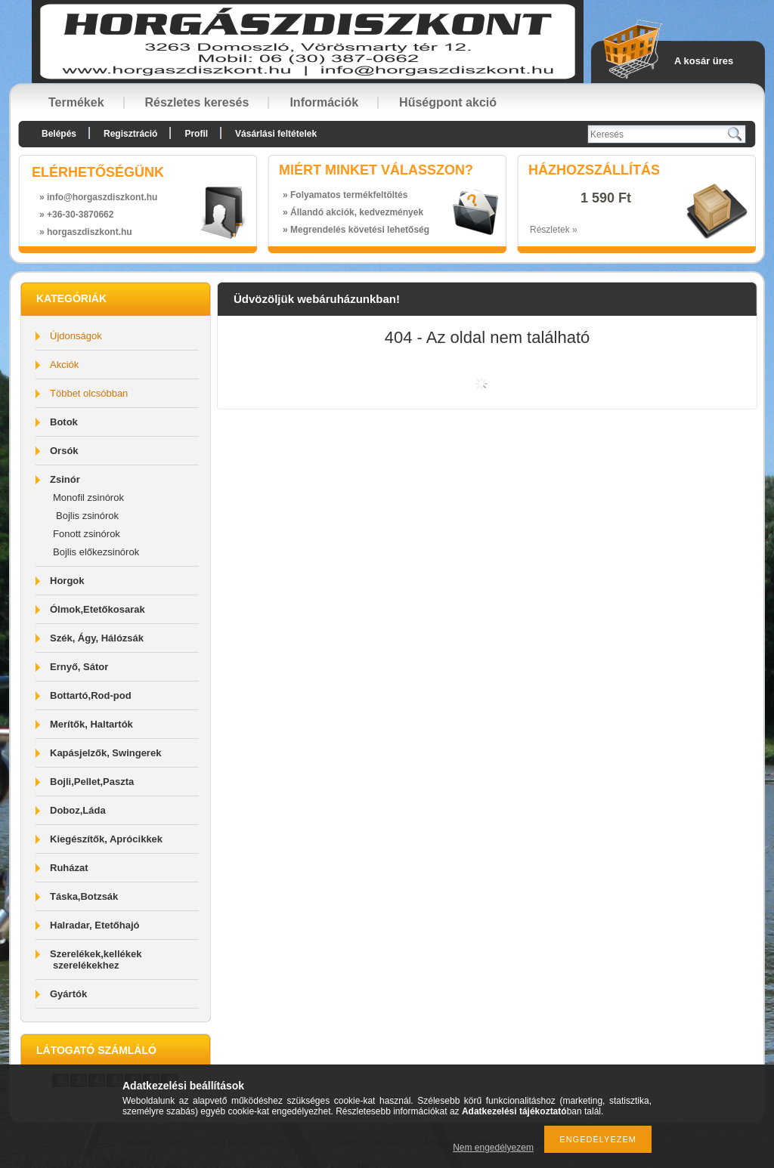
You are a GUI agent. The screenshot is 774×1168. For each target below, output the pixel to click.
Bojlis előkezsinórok (96, 552)
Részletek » (553, 229)
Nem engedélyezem (493, 1147)
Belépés (59, 133)
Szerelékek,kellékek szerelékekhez (95, 959)
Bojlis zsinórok (87, 515)
